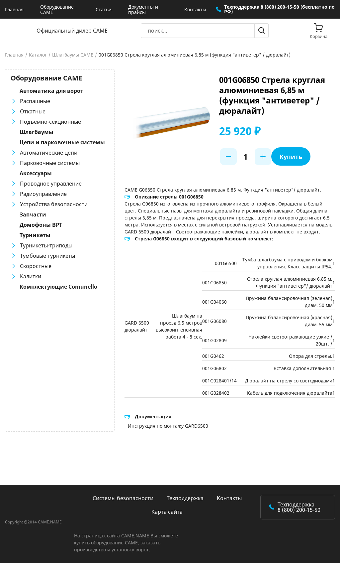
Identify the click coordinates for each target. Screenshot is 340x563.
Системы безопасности (123, 498)
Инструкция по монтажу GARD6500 (168, 426)
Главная (14, 9)
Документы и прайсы (143, 9)
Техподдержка (185, 498)
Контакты (195, 9)
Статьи (104, 9)
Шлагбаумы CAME (72, 55)
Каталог (38, 55)
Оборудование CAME (57, 9)
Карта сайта (167, 511)
